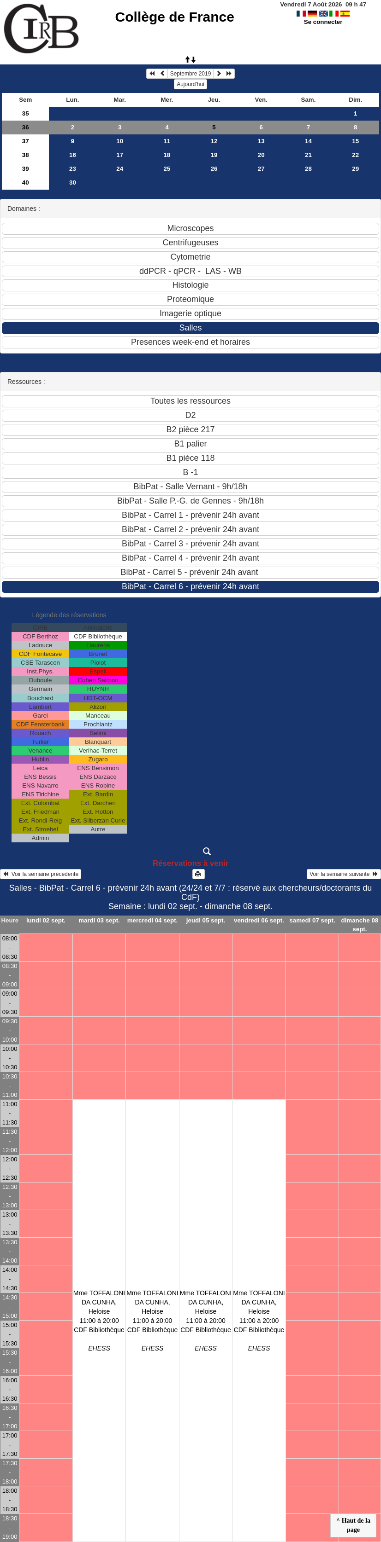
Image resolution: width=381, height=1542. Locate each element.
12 (214, 141)
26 (214, 168)
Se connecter (323, 21)
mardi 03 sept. (99, 920)
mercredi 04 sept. (152, 920)
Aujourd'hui (190, 84)
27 (261, 168)
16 (72, 154)
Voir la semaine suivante (344, 874)
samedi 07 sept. (312, 920)
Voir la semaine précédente (40, 874)
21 (308, 154)
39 (25, 168)
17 (119, 154)
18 (166, 154)
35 (25, 113)
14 (308, 141)
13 (261, 141)
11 (166, 141)
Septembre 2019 (190, 73)
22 (355, 154)
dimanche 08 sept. (360, 925)
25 (166, 168)
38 (25, 154)
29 (355, 168)
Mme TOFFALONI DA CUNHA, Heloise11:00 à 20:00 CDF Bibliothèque (99, 1320)
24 (119, 168)
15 (355, 141)
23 (72, 168)
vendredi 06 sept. (259, 920)
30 (72, 182)
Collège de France (174, 16)
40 (25, 182)
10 (119, 141)
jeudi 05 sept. (205, 920)
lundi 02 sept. (45, 920)
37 (25, 141)
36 (25, 127)
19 (214, 154)
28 (308, 168)
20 (261, 154)
